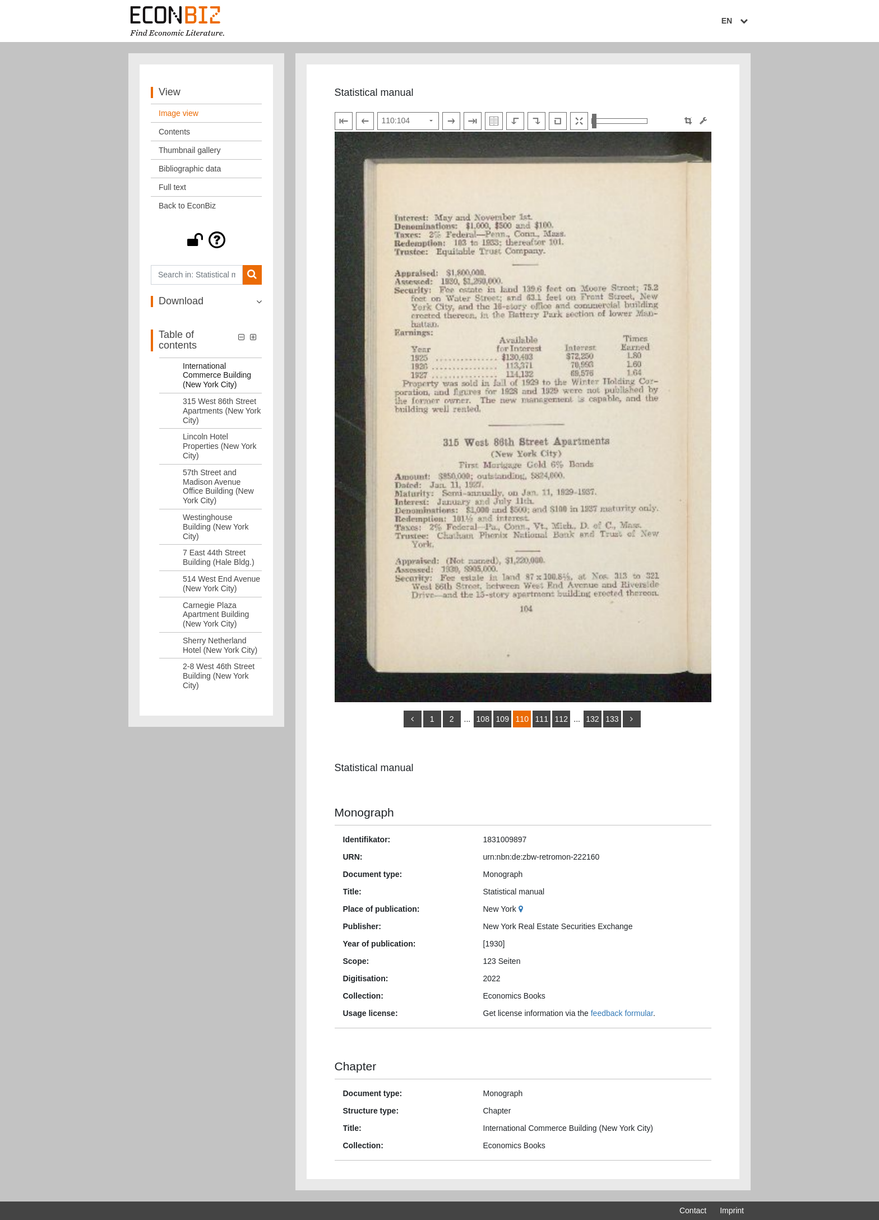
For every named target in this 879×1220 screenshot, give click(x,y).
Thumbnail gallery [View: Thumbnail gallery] (190, 150)
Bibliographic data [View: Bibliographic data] (190, 168)
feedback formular (622, 1013)
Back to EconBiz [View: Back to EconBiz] (187, 205)
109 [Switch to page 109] (502, 719)
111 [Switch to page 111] (541, 719)
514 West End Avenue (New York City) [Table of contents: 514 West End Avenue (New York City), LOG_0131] (221, 583)
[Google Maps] (522, 908)
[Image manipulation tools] (703, 121)
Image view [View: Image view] (178, 113)
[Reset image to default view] (557, 121)
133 (611, 719)
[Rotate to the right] (536, 121)
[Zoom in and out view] (619, 121)
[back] (413, 719)
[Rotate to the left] (515, 121)
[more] (632, 719)
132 (592, 719)
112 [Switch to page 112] (561, 719)
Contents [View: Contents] (174, 131)
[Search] (252, 275)
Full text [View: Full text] (172, 187)
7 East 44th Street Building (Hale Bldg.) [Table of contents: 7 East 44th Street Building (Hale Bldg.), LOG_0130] (219, 557)
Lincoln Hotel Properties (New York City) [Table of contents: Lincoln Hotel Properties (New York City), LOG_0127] (220, 446)
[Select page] (408, 121)
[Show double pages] (493, 121)
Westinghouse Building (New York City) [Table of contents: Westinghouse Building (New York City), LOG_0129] (216, 527)
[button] (206, 240)
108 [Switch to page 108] (482, 719)
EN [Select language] (736, 20)
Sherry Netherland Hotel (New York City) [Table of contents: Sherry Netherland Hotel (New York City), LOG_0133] (220, 645)
